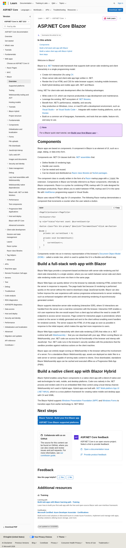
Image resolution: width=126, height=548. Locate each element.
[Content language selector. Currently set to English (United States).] (14, 537)
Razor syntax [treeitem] (12, 246)
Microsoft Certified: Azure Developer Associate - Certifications (63, 512)
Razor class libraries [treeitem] (14, 251)
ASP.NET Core (58, 18)
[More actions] (120, 18)
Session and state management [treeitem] (14, 235)
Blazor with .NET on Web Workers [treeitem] (18, 193)
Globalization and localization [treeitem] (15, 130)
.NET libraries (85, 99)
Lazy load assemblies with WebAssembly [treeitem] (19, 178)
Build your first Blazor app (83, 133)
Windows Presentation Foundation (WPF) (80, 401)
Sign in (120, 3)
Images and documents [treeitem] (18, 159)
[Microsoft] (4, 3)
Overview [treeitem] (8, 36)
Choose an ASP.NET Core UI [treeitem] (18, 63)
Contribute (44, 543)
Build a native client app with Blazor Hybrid (56, 51)
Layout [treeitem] (9, 242)
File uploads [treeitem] (13, 141)
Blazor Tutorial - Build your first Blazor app (59, 418)
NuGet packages (99, 173)
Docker (45, 113)
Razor (88, 178)
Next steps (44, 54)
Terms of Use (91, 543)
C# (72, 75)
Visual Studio (48, 110)
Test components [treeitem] (15, 204)
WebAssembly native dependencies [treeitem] (17, 186)
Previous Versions (22, 543)
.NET (47, 18)
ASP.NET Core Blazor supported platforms (59, 422)
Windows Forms (110, 401)
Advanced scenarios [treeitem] (16, 225)
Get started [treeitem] (9, 41)
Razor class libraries (81, 173)
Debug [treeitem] (11, 173)
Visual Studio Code (67, 110)
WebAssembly (59, 335)
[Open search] (114, 3)
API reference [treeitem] (10, 341)
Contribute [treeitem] (9, 345)
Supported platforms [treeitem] (16, 86)
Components (44, 45)
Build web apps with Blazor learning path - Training (58, 502)
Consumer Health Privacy (71, 543)
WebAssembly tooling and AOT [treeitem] (19, 96)
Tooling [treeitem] (11, 90)
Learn (40, 18)
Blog (33, 543)
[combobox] (17, 22)
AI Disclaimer (7, 543)
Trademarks (103, 543)
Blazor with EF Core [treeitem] (16, 221)
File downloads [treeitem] (14, 146)
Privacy (54, 543)
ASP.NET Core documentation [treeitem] (16, 32)
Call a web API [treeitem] (14, 155)
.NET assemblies (83, 157)
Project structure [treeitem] (15, 116)
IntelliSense (50, 192)
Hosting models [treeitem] (15, 102)
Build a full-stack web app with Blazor (54, 48)
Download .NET (115, 10)
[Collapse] (30, 16)
